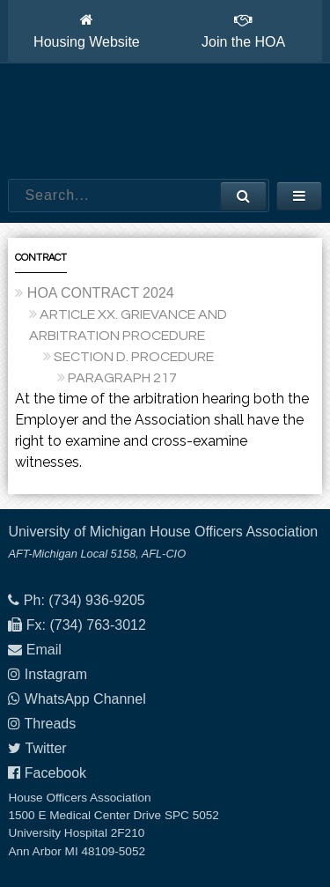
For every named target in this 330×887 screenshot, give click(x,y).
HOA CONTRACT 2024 (100, 292)
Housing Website (86, 30)
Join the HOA (243, 30)
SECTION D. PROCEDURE (134, 357)
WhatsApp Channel (85, 698)
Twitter (46, 748)
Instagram (56, 674)
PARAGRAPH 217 (122, 378)
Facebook (55, 772)
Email (44, 649)
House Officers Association (165, 122)
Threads (51, 723)
